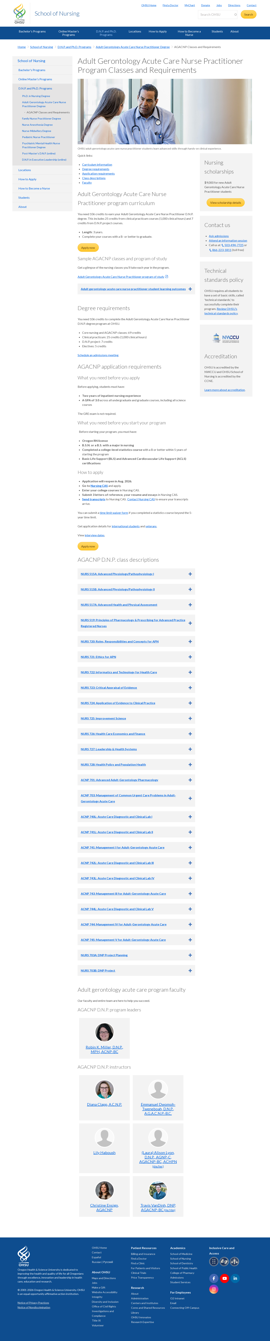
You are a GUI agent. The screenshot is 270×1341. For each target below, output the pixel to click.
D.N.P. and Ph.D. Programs (106, 32)
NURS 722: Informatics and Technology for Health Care (119, 672)
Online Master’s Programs (68, 32)
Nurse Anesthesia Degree (37, 124)
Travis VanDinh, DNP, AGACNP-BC (158, 1207)
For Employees (180, 1292)
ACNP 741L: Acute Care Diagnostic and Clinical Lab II (117, 832)
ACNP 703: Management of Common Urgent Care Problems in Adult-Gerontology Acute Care (128, 798)
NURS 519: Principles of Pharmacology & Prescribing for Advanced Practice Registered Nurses (133, 623)
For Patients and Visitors (145, 1268)
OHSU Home (148, 5)
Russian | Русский (102, 1262)
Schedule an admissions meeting (98, 355)
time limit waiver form (114, 512)
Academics (177, 1248)
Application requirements (98, 173)
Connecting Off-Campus (184, 1307)
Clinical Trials (138, 1272)
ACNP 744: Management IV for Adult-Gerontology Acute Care (123, 924)
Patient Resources (144, 1248)
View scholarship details (225, 202)
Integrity (97, 1296)
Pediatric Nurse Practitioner (38, 137)
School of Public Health (183, 1268)
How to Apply (158, 31)
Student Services (180, 1282)
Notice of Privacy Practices (33, 1302)
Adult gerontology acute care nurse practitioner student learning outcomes (133, 289)
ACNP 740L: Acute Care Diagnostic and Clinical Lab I (116, 816)
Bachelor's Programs (32, 31)
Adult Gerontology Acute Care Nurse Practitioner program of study (121, 276)
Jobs (219, 5)
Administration (139, 1298)
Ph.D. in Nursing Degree (36, 96)
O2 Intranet (177, 1298)
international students (126, 526)
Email (173, 1303)
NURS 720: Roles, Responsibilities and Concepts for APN (120, 641)
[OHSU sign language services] (225, 1265)
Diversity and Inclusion (105, 1301)
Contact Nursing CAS (141, 499)
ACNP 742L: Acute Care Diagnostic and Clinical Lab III (117, 862)
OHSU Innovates (141, 1317)
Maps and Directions (104, 1278)
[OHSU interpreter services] (235, 1265)
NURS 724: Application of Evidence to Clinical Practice (118, 703)
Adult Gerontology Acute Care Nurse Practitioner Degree (133, 47)
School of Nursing (57, 13)
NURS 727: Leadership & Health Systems (109, 749)
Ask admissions (219, 236)
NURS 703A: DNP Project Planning (104, 955)
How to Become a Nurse (189, 32)
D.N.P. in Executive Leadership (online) (44, 159)
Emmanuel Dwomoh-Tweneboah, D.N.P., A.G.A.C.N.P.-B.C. (158, 1108)
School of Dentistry (181, 1263)
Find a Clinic (138, 1263)
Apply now (88, 247)
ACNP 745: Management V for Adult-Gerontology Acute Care (123, 939)
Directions (234, 5)
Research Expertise (142, 1322)
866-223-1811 (221, 250)
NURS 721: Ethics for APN (98, 656)
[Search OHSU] (217, 14)
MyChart (190, 5)
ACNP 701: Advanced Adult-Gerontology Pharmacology (119, 780)
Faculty (87, 182)
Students (217, 31)
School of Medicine (181, 1253)
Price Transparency (142, 1277)
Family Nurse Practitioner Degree (41, 118)
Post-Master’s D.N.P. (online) (39, 153)
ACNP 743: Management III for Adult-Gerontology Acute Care (123, 893)
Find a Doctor (170, 5)
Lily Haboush (104, 1152)
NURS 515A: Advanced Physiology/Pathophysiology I (117, 574)
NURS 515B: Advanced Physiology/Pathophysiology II (118, 589)
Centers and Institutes (144, 1303)
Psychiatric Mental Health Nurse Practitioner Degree (41, 145)
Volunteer (98, 1325)
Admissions (177, 1277)
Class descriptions (94, 178)
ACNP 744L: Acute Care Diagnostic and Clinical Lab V (117, 909)
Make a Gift (98, 1287)
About (234, 31)
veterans (151, 526)
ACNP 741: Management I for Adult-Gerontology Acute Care (122, 847)
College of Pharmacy (182, 1272)
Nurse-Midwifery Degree (36, 130)
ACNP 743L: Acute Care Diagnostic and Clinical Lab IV (117, 878)
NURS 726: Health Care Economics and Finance (113, 733)
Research (137, 1287)
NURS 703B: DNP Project (98, 970)
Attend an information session (228, 240)
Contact (251, 5)
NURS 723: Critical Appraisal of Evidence (109, 687)
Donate (205, 5)
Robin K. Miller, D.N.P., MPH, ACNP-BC (104, 1049)
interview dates (94, 535)
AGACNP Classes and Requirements (48, 112)
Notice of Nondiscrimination (34, 1307)
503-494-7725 (234, 245)
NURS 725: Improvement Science (103, 718)
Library (135, 1312)
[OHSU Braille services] (214, 1265)
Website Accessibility (104, 1292)
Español (96, 1257)
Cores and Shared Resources (148, 1307)
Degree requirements (95, 169)
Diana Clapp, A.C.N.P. (104, 1104)
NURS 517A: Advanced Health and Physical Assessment (119, 604)
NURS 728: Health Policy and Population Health (113, 764)
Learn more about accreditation (224, 390)
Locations (135, 31)
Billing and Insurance (143, 1253)
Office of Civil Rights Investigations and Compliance (104, 1311)
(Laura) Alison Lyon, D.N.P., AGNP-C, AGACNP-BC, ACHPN (158, 1159)
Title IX (96, 1320)
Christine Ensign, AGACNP (104, 1207)
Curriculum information (97, 164)
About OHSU (101, 1272)
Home (22, 47)
